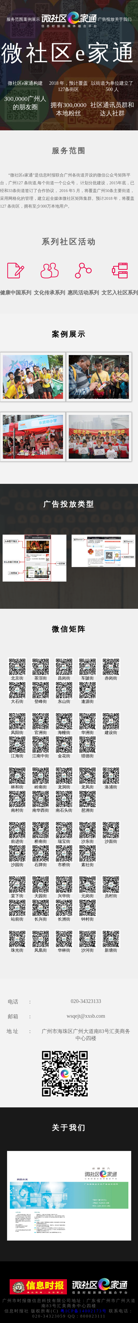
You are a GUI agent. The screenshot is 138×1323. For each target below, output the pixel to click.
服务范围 (15, 19)
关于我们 (123, 19)
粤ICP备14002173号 (83, 1311)
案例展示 (31, 19)
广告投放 (106, 19)
